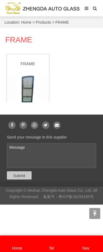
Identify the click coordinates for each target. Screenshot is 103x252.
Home (26, 22)
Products (43, 22)
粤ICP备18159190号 (76, 197)
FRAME (62, 22)
